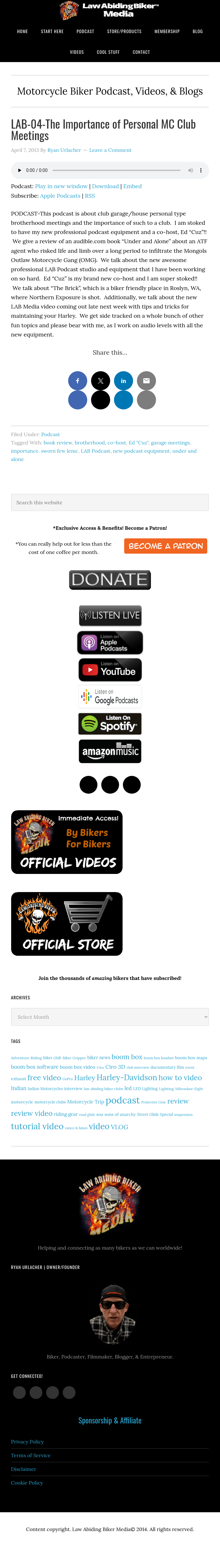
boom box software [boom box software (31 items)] (35, 1066)
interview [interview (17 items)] (73, 1088)
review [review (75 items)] (178, 1100)
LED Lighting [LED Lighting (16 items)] (145, 1088)
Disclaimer (23, 1469)
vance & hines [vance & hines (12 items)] (76, 1128)
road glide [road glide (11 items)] (87, 1114)
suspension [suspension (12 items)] (183, 1114)
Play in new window (61, 186)
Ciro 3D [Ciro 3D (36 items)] (115, 1066)
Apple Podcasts (60, 195)
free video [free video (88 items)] (44, 1077)
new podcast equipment (141, 451)
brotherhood (90, 442)
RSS (90, 195)
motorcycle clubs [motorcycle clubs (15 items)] (50, 1102)
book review (58, 442)
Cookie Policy (27, 1482)
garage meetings (170, 442)
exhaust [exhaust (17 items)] (18, 1078)
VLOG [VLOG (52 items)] (119, 1127)
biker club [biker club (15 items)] (52, 1057)
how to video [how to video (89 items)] (180, 1077)
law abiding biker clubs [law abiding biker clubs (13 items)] (103, 1088)
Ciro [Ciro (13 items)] (100, 1067)
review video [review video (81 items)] (32, 1113)
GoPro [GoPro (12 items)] (67, 1079)
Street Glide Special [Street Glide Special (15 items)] (155, 1114)
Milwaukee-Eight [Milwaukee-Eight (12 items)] (189, 1089)
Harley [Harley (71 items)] (84, 1077)
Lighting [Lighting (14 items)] (166, 1088)
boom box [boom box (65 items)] (127, 1057)
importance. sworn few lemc (44, 451)
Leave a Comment (110, 150)
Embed (132, 186)
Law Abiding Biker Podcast (110, 10)
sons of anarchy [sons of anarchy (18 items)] (120, 1114)
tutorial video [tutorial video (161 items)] (37, 1126)
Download (105, 186)
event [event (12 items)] (189, 1067)
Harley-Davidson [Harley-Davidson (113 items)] (126, 1077)
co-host (117, 442)
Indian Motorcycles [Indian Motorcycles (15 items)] (45, 1088)
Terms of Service (31, 1455)
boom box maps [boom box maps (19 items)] (191, 1057)
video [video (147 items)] (99, 1126)
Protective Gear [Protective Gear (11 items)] (153, 1102)
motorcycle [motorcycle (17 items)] (22, 1102)
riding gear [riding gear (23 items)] (66, 1114)
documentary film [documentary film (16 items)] (167, 1067)
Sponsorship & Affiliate (109, 1420)
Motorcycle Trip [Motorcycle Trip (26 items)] (85, 1101)
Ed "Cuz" (138, 442)
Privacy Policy (27, 1441)
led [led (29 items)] (128, 1088)
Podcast (50, 434)
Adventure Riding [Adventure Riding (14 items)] (26, 1057)
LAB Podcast (95, 451)
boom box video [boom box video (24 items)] (78, 1067)
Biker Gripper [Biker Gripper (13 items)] (74, 1057)
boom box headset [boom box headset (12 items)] (159, 1058)
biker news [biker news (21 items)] (98, 1057)
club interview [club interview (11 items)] (138, 1067)
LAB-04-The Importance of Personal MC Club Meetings (103, 129)
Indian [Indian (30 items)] (18, 1088)
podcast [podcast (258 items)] (123, 1100)
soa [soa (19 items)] (99, 1114)
